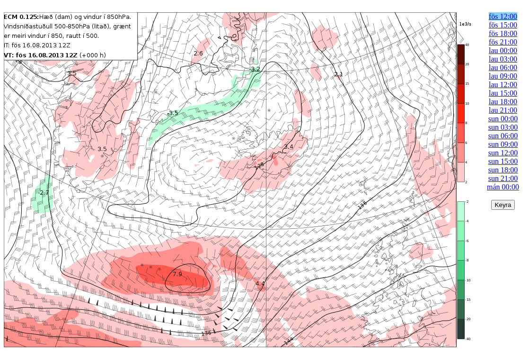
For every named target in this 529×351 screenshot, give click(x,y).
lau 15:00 (503, 93)
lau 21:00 (503, 110)
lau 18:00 (503, 102)
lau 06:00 (503, 67)
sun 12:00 (503, 153)
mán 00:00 (503, 187)
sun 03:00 (503, 127)
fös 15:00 (503, 25)
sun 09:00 (503, 144)
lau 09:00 (503, 76)
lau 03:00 (503, 59)
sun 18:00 (503, 170)
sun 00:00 (503, 119)
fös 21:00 (503, 42)
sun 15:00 (503, 161)
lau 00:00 (503, 50)
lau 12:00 (503, 85)
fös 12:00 (503, 16)
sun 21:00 (503, 178)
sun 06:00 (503, 136)
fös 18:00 (503, 33)
